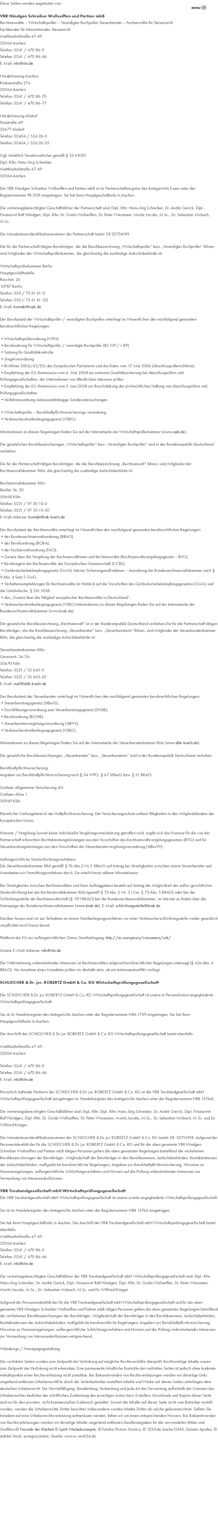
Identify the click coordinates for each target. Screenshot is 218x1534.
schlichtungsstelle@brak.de (138, 905)
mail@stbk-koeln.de (30, 683)
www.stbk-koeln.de (182, 742)
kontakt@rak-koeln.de (46, 517)
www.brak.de (87, 905)
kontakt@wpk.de (27, 306)
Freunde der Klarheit (37, 1429)
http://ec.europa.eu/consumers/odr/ (138, 937)
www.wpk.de (173, 431)
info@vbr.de (23, 63)
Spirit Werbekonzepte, (78, 1429)
